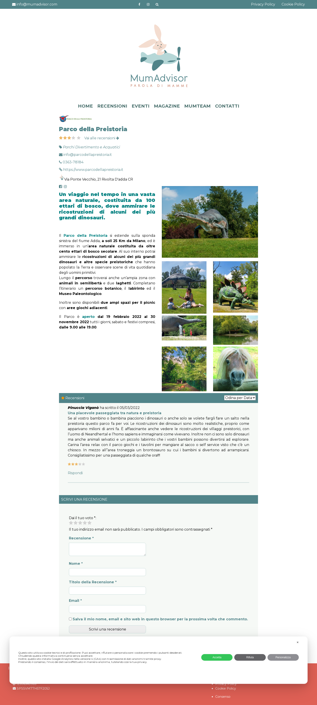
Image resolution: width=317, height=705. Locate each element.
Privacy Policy (263, 4)
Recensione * (81, 538)
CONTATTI (227, 106)
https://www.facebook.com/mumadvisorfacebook (139, 4)
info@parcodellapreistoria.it (85, 155)
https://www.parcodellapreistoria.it (91, 170)
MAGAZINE (167, 106)
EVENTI (140, 106)
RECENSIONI (112, 106)
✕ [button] (298, 642)
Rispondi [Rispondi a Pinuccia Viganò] (75, 473)
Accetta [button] (217, 657)
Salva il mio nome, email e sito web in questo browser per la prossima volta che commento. (160, 619)
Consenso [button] (222, 697)
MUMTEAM (197, 106)
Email (75, 601)
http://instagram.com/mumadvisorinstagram (148, 4)
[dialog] (158, 660)
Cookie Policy (293, 4)
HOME (85, 106)
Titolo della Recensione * (93, 582)
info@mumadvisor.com (34, 4)
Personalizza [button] (283, 657)
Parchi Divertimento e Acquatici (91, 147)
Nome (76, 563)
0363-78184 (71, 162)
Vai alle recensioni (101, 138)
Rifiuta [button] (250, 657)
